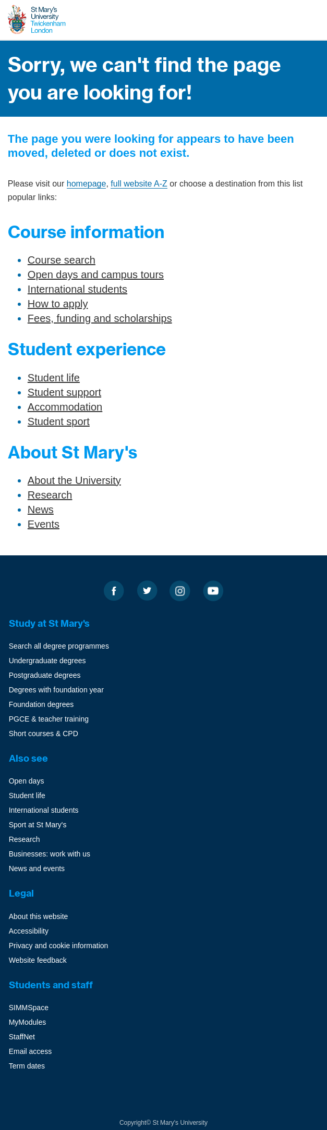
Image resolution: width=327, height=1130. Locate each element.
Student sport (59, 421)
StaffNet (22, 1037)
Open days (26, 781)
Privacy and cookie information (58, 945)
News (41, 509)
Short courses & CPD (43, 733)
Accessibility (29, 931)
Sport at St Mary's (38, 825)
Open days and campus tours (96, 274)
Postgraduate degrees (45, 675)
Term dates (27, 1066)
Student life (54, 377)
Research (50, 495)
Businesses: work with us (49, 854)
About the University (74, 480)
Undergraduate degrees (47, 660)
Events (43, 524)
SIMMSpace (29, 1007)
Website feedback (38, 960)
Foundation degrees (41, 704)
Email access (30, 1051)
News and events (37, 868)
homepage (86, 183)
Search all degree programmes (59, 646)
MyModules (27, 1022)
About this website (38, 916)
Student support (64, 392)
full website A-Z (139, 183)
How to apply (58, 303)
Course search (61, 260)
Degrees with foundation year (56, 690)
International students (77, 289)
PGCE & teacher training (49, 719)
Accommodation (65, 407)
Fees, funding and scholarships (100, 318)
